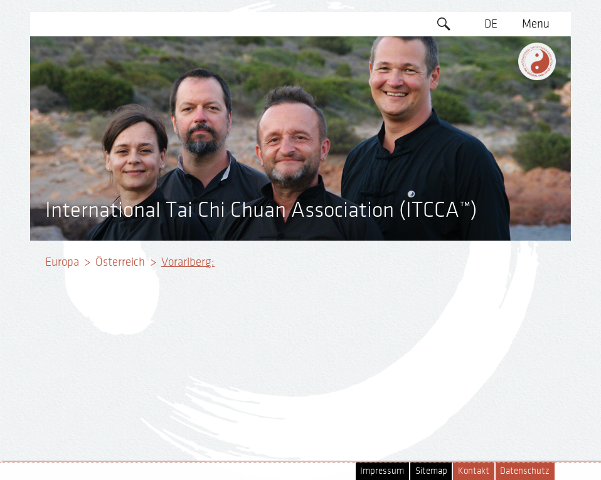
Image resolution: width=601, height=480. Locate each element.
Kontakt (473, 471)
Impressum (382, 471)
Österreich (120, 262)
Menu (536, 24)
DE (490, 24)
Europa (62, 262)
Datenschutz (525, 471)
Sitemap (431, 471)
